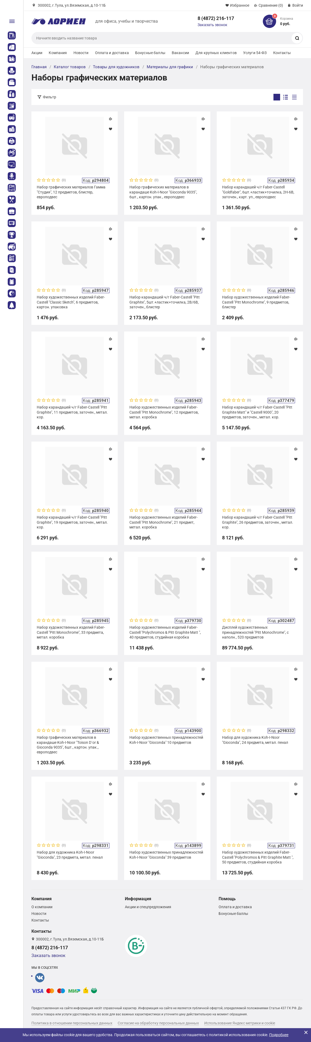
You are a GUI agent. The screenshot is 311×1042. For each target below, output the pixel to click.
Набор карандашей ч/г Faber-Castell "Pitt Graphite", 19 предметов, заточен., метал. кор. (72, 522)
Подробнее (278, 1035)
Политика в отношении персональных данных (71, 1023)
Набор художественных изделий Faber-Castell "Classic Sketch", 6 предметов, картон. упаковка (71, 302)
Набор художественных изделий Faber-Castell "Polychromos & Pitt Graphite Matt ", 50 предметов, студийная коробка (257, 857)
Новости (81, 53)
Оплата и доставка (112, 53)
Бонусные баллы (150, 53)
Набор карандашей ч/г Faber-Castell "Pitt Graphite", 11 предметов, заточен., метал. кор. (72, 412)
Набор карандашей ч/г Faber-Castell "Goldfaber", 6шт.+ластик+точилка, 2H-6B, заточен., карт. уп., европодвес (258, 192)
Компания (58, 53)
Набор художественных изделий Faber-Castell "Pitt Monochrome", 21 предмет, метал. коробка (163, 522)
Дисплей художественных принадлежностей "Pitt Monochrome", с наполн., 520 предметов (255, 632)
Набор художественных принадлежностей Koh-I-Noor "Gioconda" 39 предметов (166, 854)
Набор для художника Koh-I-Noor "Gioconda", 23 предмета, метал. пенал (70, 854)
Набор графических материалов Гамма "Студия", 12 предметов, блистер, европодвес (71, 192)
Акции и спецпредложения (148, 907)
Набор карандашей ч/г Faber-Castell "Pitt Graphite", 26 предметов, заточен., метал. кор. (257, 522)
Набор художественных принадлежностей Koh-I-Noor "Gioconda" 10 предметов (166, 739)
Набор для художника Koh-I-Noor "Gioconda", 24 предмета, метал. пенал (255, 739)
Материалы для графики (170, 66)
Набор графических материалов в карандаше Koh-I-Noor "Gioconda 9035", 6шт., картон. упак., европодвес (163, 192)
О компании (41, 907)
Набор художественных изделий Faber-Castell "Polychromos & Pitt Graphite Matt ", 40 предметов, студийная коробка (165, 632)
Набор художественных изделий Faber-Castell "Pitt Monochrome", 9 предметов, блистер (256, 302)
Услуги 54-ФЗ (255, 53)
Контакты (282, 53)
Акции (37, 53)
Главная (39, 66)
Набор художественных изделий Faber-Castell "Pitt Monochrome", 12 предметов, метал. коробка (164, 412)
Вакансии (180, 53)
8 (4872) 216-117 (216, 18)
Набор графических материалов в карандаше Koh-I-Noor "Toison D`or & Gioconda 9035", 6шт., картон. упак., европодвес (68, 744)
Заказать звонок (212, 25)
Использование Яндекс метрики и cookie (239, 1023)
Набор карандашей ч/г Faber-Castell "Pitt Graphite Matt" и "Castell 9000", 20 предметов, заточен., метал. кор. (257, 412)
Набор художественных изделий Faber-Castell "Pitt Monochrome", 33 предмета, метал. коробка (71, 632)
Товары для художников (116, 66)
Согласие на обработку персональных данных (158, 1023)
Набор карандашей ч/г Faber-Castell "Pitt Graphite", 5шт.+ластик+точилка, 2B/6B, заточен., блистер (164, 302)
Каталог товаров (70, 66)
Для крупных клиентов (216, 53)
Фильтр (49, 97)
